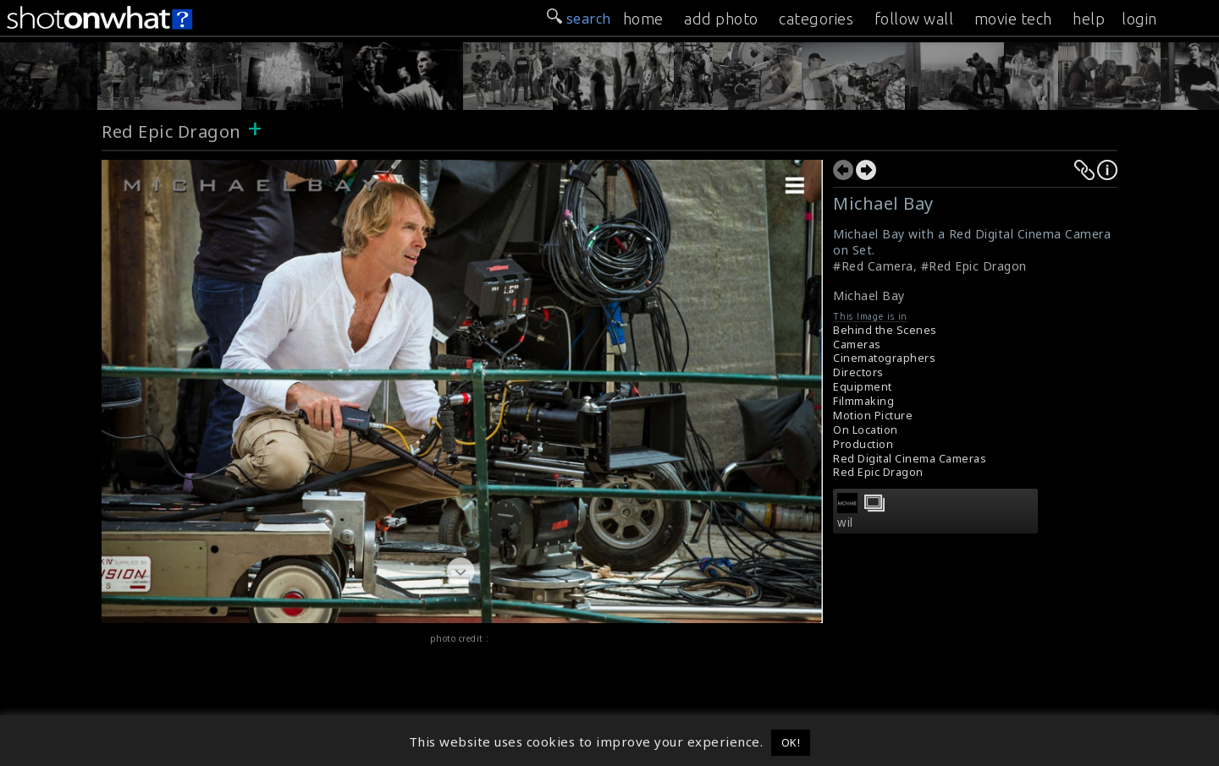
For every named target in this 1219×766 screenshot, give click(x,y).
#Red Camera (873, 266)
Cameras (857, 344)
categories (816, 18)
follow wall (914, 18)
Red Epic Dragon (171, 131)
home (643, 18)
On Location (865, 430)
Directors (858, 372)
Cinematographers (884, 358)
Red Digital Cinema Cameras (909, 458)
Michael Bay (869, 295)
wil (845, 522)
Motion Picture (873, 415)
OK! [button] (791, 742)
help (1089, 18)
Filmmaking (863, 401)
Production (863, 444)
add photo (721, 18)
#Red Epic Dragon (974, 266)
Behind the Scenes (885, 330)
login (1139, 18)
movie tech (1013, 18)
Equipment (862, 387)
